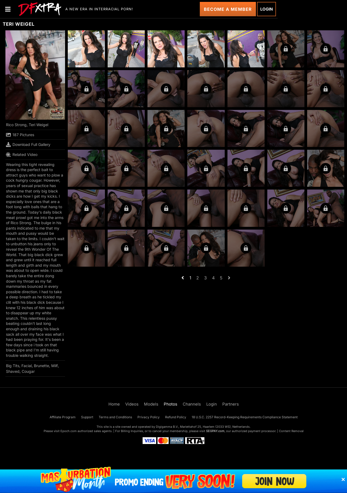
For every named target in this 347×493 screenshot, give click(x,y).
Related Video (21, 154)
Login (266, 9)
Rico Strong (16, 124)
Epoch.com (68, 431)
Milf (54, 365)
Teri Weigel (38, 124)
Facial (26, 365)
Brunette (41, 365)
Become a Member (228, 9)
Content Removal (291, 431)
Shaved (13, 371)
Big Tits (12, 365)
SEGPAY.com (215, 431)
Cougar (28, 371)
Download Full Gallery (28, 144)
